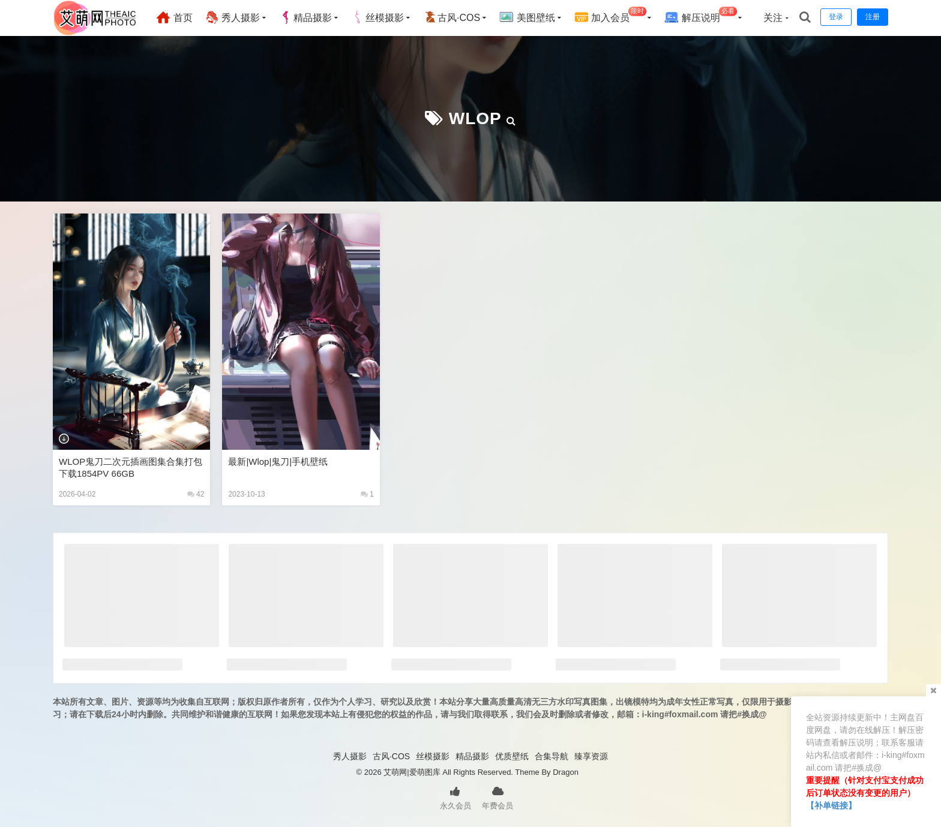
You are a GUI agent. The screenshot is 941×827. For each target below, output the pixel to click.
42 (196, 494)
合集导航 (551, 756)
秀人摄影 (232, 17)
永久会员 (455, 797)
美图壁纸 (527, 17)
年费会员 (497, 797)
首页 (174, 17)
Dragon (566, 772)
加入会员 (610, 16)
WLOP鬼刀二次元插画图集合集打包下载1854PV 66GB (130, 467)
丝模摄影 (377, 17)
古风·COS (451, 17)
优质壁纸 (512, 756)
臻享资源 (591, 756)
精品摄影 (305, 17)
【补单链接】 (831, 805)
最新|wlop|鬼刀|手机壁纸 (278, 461)
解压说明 (700, 16)
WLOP (475, 118)
